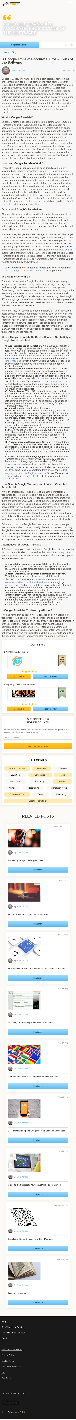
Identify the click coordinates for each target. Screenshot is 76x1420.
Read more (38, 870)
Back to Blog (10, 52)
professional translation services (53, 381)
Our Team (6, 1378)
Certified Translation (38, 801)
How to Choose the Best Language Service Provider (33, 1076)
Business (41, 768)
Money (12, 788)
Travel (40, 794)
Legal (62, 775)
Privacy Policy (8, 1355)
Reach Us (6, 1338)
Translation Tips (17, 794)
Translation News (59, 788)
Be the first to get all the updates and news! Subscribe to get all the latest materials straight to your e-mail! (35, 731)
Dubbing (63, 768)
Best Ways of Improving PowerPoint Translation (30, 1022)
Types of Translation (17, 1293)
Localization (15, 781)
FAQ (3, 1372)
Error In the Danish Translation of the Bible (28, 914)
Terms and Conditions (12, 1349)
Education (15, 775)
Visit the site (19, 676)
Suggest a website (19, 45)
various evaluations (15, 464)
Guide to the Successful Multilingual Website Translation (34, 1185)
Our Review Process (11, 1366)
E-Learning (61, 794)
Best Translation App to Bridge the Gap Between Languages (36, 1131)
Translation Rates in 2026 (13, 1332)
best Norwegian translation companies (25, 270)
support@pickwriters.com (13, 1393)
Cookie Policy (8, 1361)
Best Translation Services (13, 1327)
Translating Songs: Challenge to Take (25, 860)
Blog (4, 1321)
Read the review (50, 676)
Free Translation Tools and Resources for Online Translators (36, 968)
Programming (33, 788)
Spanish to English (63, 249)
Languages (40, 775)
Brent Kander (19, 70)
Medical (62, 781)
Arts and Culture (17, 768)
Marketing (39, 781)
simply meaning (13, 360)
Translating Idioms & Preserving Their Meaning (30, 1239)
